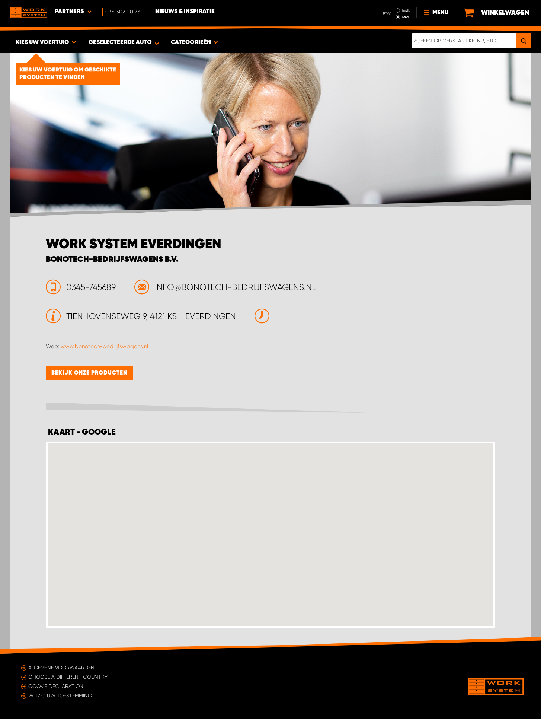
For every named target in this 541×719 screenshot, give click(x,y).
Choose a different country (68, 677)
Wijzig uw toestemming (60, 696)
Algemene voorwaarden (61, 668)
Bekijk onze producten (89, 373)
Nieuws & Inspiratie (185, 12)
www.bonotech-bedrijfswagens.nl (104, 346)
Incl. (406, 10)
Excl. (406, 17)
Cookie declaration (55, 686)
